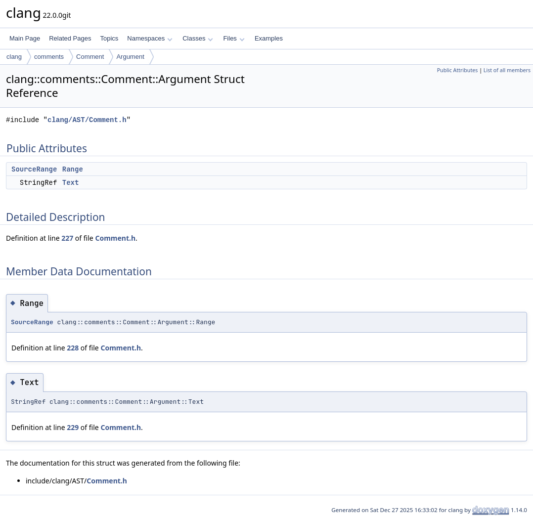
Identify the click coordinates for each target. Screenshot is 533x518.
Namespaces (149, 38)
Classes (197, 38)
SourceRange (34, 169)
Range (72, 169)
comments (49, 56)
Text (70, 182)
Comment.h (115, 238)
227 (67, 238)
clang (14, 56)
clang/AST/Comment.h (87, 120)
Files (233, 38)
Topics (109, 38)
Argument (130, 56)
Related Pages (70, 38)
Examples (269, 38)
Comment (90, 56)
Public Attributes (457, 70)
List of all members (507, 70)
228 (73, 347)
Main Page (24, 38)
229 (73, 427)
